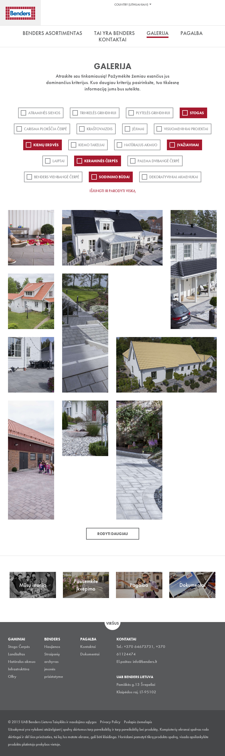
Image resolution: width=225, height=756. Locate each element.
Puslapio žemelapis (138, 721)
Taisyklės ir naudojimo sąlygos (75, 721)
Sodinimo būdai (114, 177)
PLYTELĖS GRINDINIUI (153, 112)
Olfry (12, 676)
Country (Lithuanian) (131, 4)
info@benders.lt (145, 661)
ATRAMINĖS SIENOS (44, 112)
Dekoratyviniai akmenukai (173, 177)
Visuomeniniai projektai (186, 128)
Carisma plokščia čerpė (45, 128)
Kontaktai (88, 646)
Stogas (197, 112)
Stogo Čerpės (19, 646)
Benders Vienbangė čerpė (56, 177)
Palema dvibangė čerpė (158, 161)
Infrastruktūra (18, 669)
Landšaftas (16, 654)
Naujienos (52, 646)
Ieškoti (217, 18)
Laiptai (59, 161)
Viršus (112, 623)
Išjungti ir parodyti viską (112, 190)
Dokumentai (89, 654)
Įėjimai (138, 128)
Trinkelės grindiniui (98, 112)
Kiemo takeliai (91, 145)
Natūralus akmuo (140, 145)
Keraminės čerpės (101, 161)
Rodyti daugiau (112, 533)
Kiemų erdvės (46, 145)
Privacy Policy (110, 721)
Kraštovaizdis (99, 128)
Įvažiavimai (188, 145)
